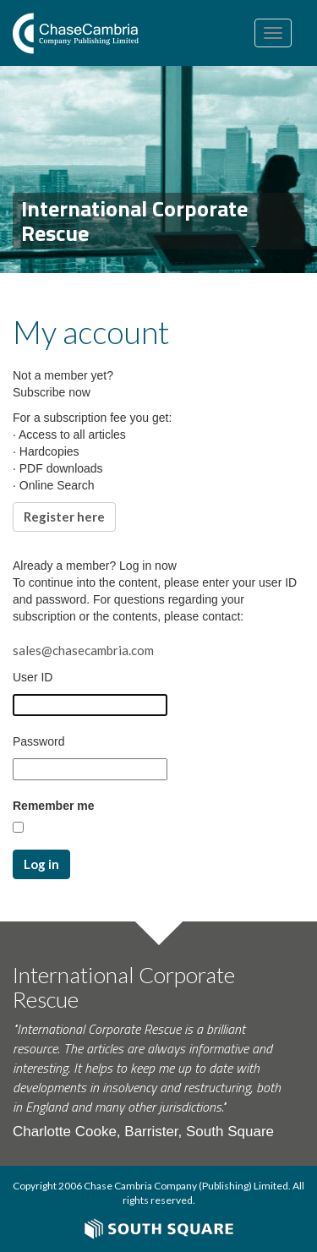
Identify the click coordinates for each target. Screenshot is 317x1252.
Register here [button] (64, 516)
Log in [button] (41, 864)
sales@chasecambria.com (83, 650)
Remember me (54, 805)
